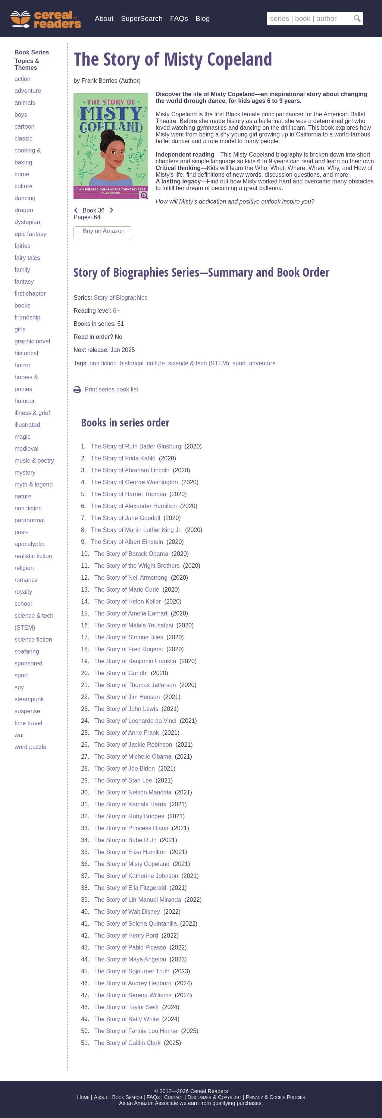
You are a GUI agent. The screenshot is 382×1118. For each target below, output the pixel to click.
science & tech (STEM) (198, 363)
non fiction (28, 508)
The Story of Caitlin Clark (127, 1043)
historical (26, 353)
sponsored (29, 663)
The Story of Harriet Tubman (128, 494)
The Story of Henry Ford (126, 935)
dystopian (27, 222)
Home (83, 1097)
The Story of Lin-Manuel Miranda (137, 900)
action (23, 79)
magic (23, 437)
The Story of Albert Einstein (127, 542)
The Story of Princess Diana (131, 828)
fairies (23, 246)
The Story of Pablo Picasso (130, 947)
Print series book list (105, 389)
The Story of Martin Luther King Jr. (136, 530)
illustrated (27, 425)
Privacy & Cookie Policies (275, 1097)
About (104, 18)
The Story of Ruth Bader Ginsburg (136, 446)
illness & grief (32, 413)
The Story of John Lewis (126, 709)
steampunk (29, 699)
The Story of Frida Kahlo (123, 458)
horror (23, 365)
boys (21, 114)
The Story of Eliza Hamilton (130, 852)
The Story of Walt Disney (127, 911)
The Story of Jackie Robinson (133, 744)
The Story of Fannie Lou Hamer (136, 1031)
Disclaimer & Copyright (214, 1097)
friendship (27, 317)
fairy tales (27, 258)
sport (21, 675)
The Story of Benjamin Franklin (135, 661)
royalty (23, 592)
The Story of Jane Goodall (125, 518)
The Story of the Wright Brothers (137, 566)
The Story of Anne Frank (126, 733)
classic (23, 138)
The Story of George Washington (134, 482)
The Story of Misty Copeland (132, 864)
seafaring (27, 651)
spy (19, 687)
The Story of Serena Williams (133, 995)
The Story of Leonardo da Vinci (135, 721)
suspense (27, 711)
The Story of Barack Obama (131, 554)
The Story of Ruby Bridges (129, 816)
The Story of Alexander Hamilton (134, 506)
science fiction (33, 639)
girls (20, 329)
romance (26, 580)
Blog (202, 18)
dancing (25, 198)
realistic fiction (33, 556)
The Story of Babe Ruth (125, 840)
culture (23, 186)
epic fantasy (30, 234)
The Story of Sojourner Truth (132, 971)
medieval (26, 448)
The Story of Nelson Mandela (133, 792)
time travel (28, 723)
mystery (25, 472)
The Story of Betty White (126, 1019)
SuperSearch (142, 18)
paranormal (30, 520)
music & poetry (34, 460)
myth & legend (34, 484)
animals (25, 103)
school (23, 604)
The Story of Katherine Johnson (136, 876)
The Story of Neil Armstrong (131, 577)
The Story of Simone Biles (128, 637)
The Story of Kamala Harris (130, 804)
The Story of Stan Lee (123, 780)
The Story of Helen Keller (127, 601)
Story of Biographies (120, 298)
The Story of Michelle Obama (133, 756)
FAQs (179, 18)
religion (24, 568)
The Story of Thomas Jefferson (135, 685)
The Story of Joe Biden (124, 768)
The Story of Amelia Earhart (131, 613)
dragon (24, 210)
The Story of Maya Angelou (130, 959)
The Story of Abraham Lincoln (130, 470)
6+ (116, 311)
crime (22, 174)
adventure (28, 91)
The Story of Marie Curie (126, 589)
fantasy (24, 281)
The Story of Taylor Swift (126, 1007)
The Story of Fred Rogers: (128, 649)
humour (25, 401)
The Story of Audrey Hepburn (133, 983)
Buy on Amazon (104, 231)
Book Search (127, 1097)
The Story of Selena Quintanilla (135, 923)
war (19, 735)
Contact (173, 1097)
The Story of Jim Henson (127, 697)
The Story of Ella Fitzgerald (130, 888)
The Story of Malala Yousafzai (133, 625)
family (22, 270)
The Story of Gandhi (121, 673)
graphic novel (32, 341)
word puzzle (30, 747)
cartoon (24, 126)
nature (23, 496)
